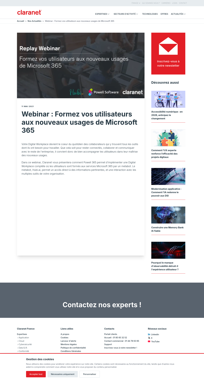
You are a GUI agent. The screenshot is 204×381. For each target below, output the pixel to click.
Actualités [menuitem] (179, 14)
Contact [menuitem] (183, 3)
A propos (65, 334)
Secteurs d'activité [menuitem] (126, 14)
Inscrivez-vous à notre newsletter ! (120, 348)
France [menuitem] (136, 3)
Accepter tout (35, 374)
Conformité (24, 351)
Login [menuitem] (174, 3)
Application (24, 337)
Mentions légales (69, 344)
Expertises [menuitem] (103, 14)
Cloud (21, 341)
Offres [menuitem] (164, 14)
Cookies (64, 337)
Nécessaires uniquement (62, 374)
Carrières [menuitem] (166, 3)
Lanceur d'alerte (68, 341)
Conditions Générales (71, 351)
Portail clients (110, 334)
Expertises (22, 334)
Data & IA (23, 348)
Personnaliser (89, 374)
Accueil (20, 21)
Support (108, 344)
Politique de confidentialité (73, 348)
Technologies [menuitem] (150, 14)
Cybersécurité (25, 344)
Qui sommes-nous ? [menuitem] (151, 3)
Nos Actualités (34, 21)
